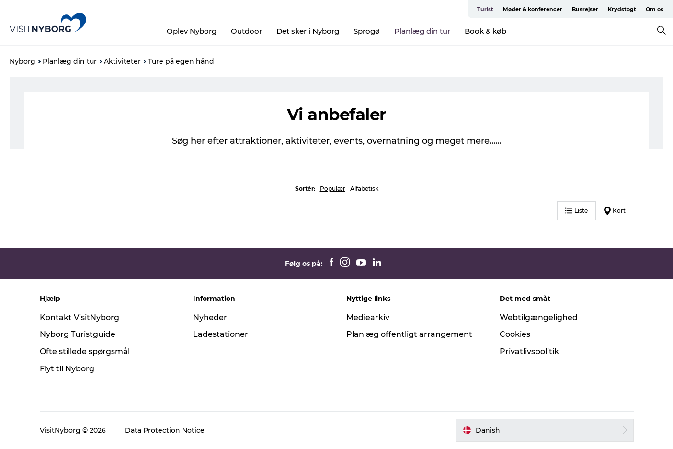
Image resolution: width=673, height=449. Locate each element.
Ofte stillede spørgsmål (85, 351)
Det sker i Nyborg (307, 30)
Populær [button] (332, 188)
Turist (485, 9)
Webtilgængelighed (539, 317)
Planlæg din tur (422, 30)
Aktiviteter (122, 61)
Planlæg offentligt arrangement (409, 334)
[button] (545, 430)
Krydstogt (622, 9)
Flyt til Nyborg (67, 368)
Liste (576, 210)
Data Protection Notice (165, 430)
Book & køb (485, 30)
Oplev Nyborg (192, 30)
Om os (654, 9)
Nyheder (210, 317)
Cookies (515, 334)
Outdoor (246, 30)
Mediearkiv (367, 317)
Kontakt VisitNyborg (79, 317)
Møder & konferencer (532, 9)
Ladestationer (220, 334)
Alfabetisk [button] (364, 188)
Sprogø (367, 30)
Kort (615, 211)
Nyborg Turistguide (77, 334)
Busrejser (585, 9)
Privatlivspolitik (529, 351)
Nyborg (22, 61)
